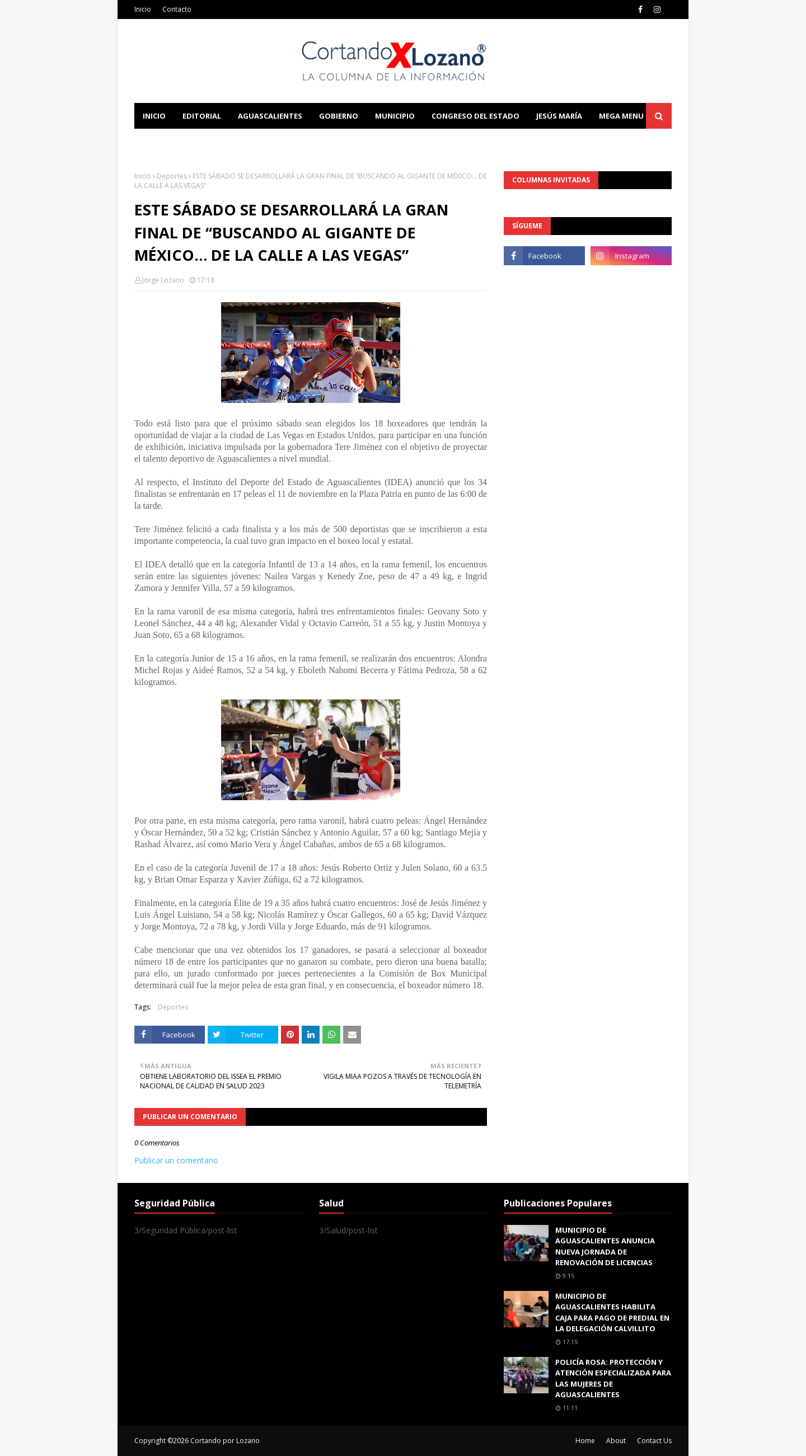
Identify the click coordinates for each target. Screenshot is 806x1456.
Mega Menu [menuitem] (621, 116)
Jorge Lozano (163, 280)
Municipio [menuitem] (395, 116)
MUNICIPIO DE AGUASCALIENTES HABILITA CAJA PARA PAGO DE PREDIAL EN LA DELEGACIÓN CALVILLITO (612, 1312)
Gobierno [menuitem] (338, 116)
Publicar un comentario (176, 1160)
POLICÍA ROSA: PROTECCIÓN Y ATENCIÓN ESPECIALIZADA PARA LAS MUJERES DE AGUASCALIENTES (613, 1378)
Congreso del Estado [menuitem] (475, 116)
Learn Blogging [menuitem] (175, 142)
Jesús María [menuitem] (559, 116)
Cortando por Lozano (225, 1440)
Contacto (176, 9)
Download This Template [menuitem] (367, 142)
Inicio (142, 9)
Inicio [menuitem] (154, 116)
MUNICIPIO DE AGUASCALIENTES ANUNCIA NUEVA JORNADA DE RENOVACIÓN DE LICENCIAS (605, 1246)
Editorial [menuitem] (201, 116)
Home (585, 1440)
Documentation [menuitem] (257, 142)
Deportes (172, 176)
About (616, 1440)
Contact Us (654, 1440)
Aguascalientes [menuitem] (270, 116)
